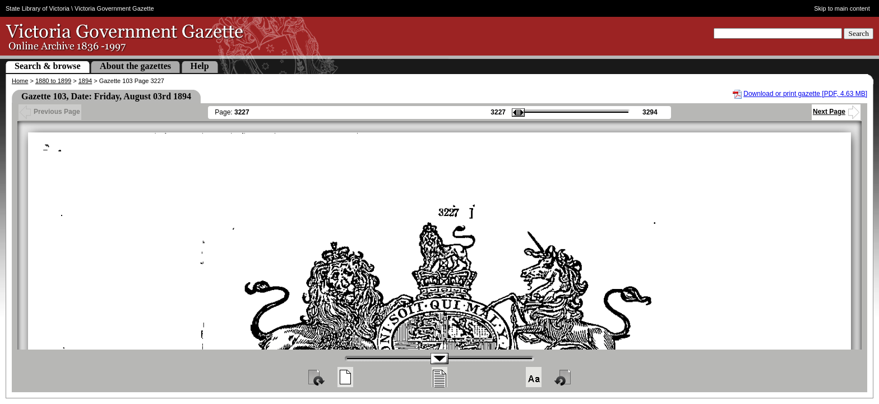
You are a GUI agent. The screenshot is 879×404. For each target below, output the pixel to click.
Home (20, 80)
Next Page (836, 112)
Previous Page (50, 112)
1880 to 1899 (53, 80)
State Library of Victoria (38, 8)
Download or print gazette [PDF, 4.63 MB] (805, 94)
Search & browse (48, 66)
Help (200, 66)
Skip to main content (842, 8)
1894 (85, 80)
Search (858, 33)
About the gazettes (135, 66)
